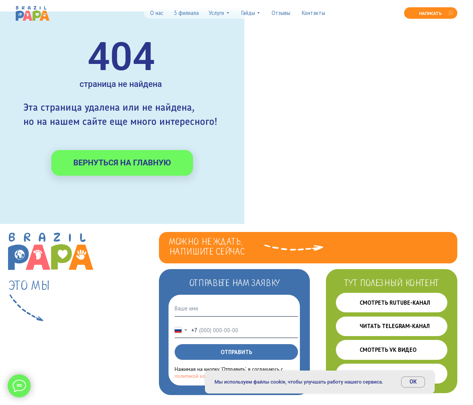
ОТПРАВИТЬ (236, 352)
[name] (236, 309)
